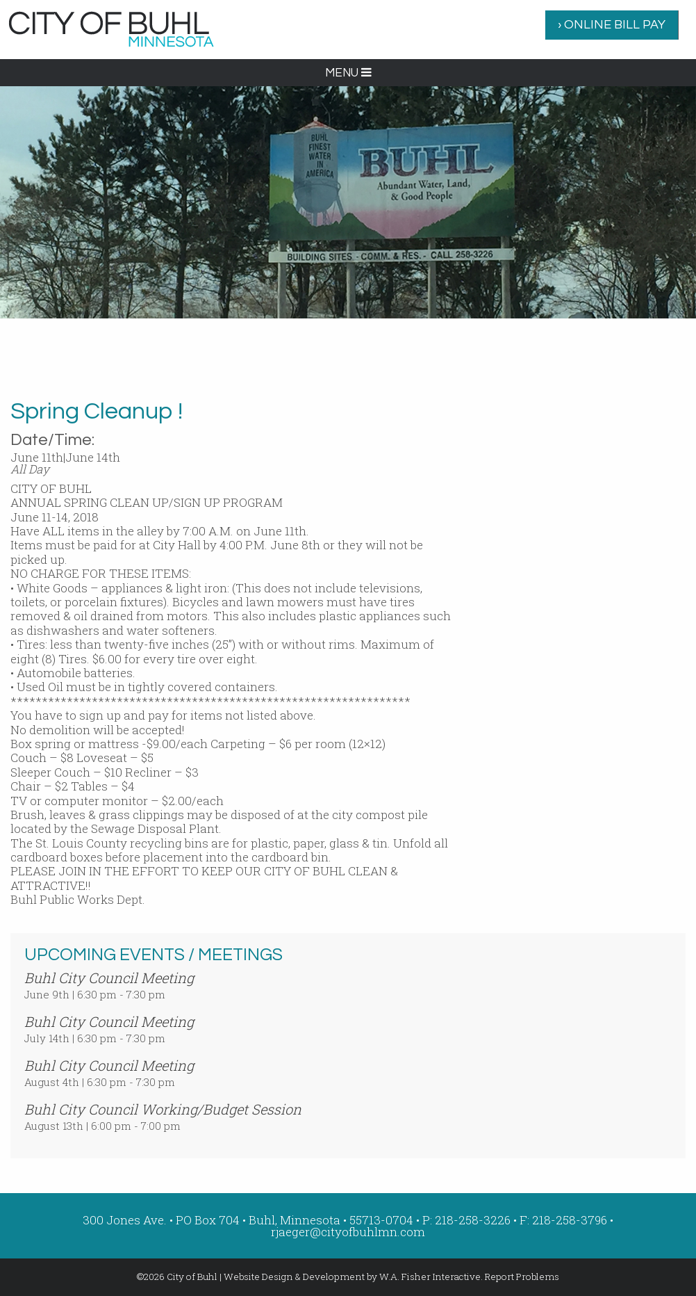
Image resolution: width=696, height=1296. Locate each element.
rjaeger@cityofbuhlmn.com (348, 1232)
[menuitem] (612, 25)
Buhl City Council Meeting (109, 978)
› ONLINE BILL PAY (611, 24)
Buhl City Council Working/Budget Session (162, 1109)
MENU (348, 73)
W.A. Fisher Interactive (430, 1276)
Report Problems (522, 1276)
